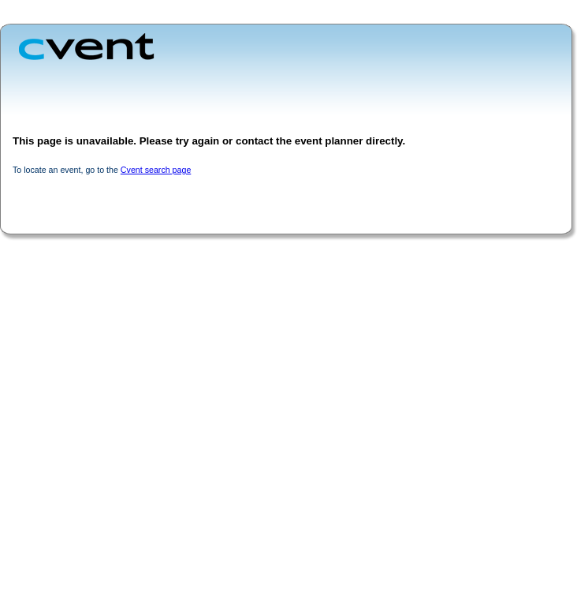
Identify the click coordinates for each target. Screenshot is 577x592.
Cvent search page (156, 169)
